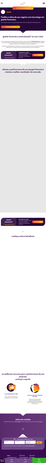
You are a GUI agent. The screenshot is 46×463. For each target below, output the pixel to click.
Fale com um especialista (10, 26)
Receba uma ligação (38, 55)
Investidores (31, 457)
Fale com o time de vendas (24, 8)
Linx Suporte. (40, 421)
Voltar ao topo (23, 436)
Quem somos (32, 455)
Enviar (39, 442)
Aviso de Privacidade (30, 445)
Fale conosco (22, 455)
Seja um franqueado (23, 457)
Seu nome (6, 441)
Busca (2, 3)
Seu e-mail (17, 441)
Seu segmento (28, 441)
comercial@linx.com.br (12, 457)
